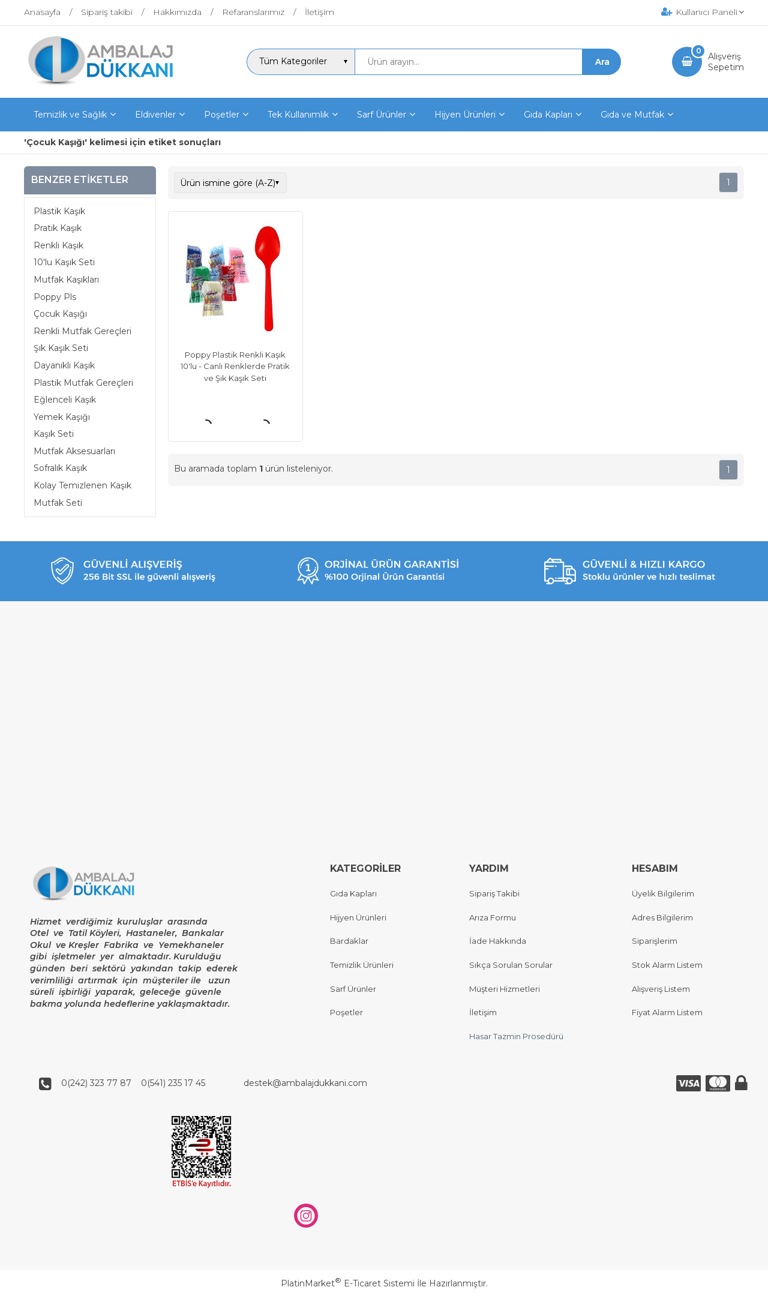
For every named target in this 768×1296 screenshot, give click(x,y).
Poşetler (346, 1013)
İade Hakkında (497, 941)
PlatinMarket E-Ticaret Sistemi (348, 1283)
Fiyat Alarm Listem (667, 1013)
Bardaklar (349, 941)
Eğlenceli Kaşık (65, 399)
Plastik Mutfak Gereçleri (83, 382)
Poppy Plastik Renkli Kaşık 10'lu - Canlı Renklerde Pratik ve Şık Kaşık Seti (235, 366)
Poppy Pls (55, 297)
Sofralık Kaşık (60, 468)
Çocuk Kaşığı (60, 313)
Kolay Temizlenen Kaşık (82, 485)
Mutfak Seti (58, 502)
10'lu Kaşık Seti (64, 262)
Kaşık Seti (54, 433)
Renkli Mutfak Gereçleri (82, 331)
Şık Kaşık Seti (61, 348)
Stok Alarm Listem (667, 965)
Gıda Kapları (353, 894)
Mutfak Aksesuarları (74, 451)
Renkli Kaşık (58, 245)
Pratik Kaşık (58, 228)
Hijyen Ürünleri (358, 917)
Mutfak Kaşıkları (66, 279)
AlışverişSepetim (726, 62)
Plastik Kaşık (59, 211)
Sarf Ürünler (353, 989)
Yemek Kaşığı (62, 417)
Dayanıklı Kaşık (64, 365)
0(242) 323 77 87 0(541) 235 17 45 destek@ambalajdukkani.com (210, 1083)
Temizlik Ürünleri (362, 965)
